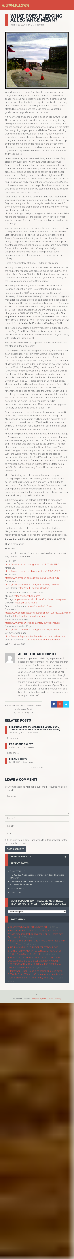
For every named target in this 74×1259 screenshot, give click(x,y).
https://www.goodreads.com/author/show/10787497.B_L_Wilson (38, 612)
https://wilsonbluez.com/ (27, 596)
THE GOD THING (18, 758)
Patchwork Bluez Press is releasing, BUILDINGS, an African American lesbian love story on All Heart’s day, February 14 (35, 934)
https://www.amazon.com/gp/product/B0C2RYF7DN (32, 578)
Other (41, 25)
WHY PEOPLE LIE (17, 871)
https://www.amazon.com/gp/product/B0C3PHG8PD (32, 564)
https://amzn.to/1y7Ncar (40, 606)
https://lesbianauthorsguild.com (44, 639)
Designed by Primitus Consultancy (46, 999)
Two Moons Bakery (21, 744)
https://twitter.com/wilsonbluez (29, 616)
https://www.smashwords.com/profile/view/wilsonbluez (34, 629)
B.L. (32, 25)
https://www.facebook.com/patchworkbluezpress (40, 599)
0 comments (32, 733)
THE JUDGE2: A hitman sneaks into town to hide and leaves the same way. (37, 876)
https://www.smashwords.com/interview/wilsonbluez (32, 622)
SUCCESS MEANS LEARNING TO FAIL (29, 927)
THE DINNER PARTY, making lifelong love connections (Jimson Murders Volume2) (34, 728)
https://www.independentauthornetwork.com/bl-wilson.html (35, 636)
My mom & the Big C (22, 712)
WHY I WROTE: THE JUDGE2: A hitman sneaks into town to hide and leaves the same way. (37, 883)
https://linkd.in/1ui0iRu (26, 602)
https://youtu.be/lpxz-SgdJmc (33, 588)
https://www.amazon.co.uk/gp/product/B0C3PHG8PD (32, 571)
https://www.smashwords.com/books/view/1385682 (32, 584)
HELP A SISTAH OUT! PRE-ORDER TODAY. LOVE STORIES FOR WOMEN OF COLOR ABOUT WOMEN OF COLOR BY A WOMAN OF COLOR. (35, 951)
